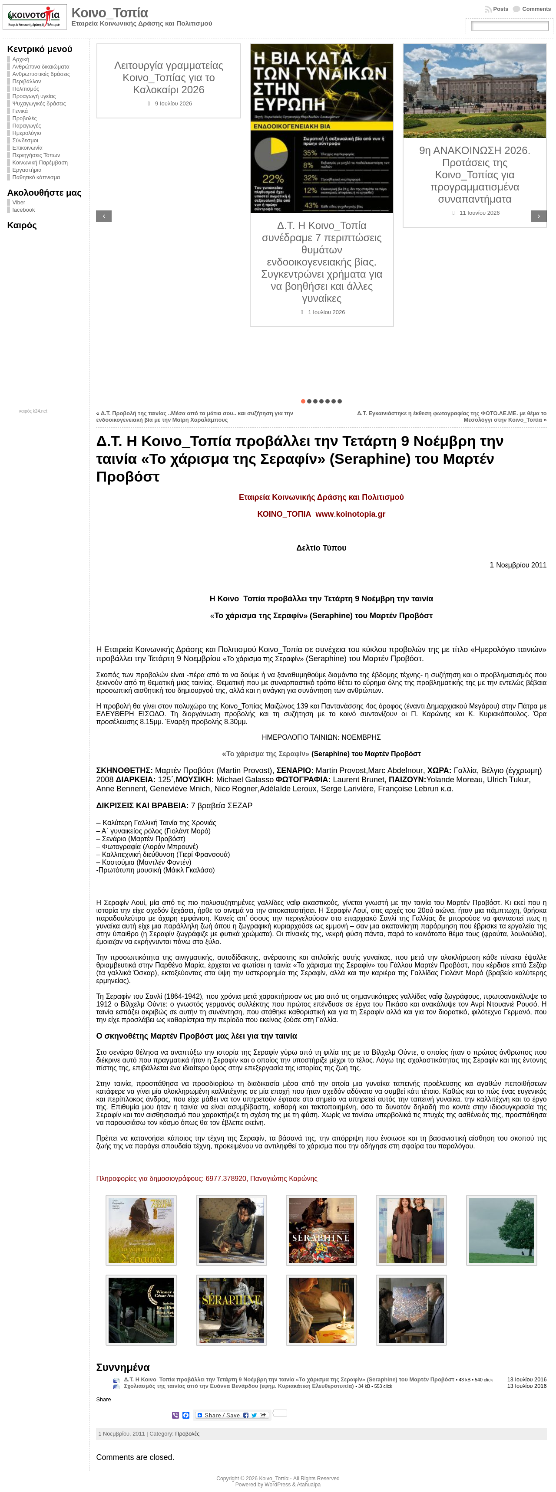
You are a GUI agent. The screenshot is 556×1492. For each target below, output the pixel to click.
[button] (303, 401)
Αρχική (20, 59)
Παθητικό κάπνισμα (36, 177)
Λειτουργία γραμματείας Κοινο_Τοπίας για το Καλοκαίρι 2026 (168, 77)
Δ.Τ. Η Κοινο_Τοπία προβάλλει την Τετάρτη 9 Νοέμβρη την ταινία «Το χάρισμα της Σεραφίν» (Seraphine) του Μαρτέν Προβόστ (289, 1379)
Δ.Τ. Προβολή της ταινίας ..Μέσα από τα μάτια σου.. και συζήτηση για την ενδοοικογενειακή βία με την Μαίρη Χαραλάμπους (194, 416)
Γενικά (20, 111)
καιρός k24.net (33, 411)
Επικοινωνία (27, 147)
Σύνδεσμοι (25, 140)
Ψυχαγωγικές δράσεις (39, 103)
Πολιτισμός (25, 88)
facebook (23, 210)
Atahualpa (309, 1485)
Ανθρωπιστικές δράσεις (41, 74)
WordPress (278, 1485)
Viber (18, 202)
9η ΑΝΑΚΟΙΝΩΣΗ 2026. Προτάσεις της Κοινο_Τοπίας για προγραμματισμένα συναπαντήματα (474, 174)
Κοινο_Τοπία (109, 12)
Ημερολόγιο (26, 133)
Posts (501, 9)
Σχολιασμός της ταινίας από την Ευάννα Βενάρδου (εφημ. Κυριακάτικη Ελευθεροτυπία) (239, 1386)
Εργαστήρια (26, 170)
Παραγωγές (26, 125)
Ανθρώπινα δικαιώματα (40, 66)
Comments (536, 9)
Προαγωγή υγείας (34, 96)
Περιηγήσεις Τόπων (36, 155)
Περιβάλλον (26, 81)
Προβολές (24, 118)
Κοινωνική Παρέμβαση (40, 162)
